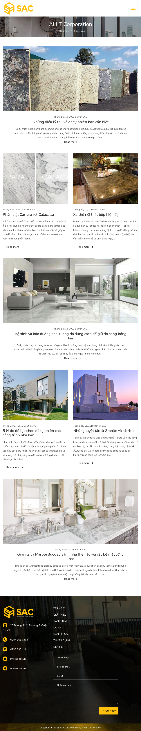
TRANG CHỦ (61, 31)
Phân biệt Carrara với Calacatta (28, 214)
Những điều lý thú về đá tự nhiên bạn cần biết (71, 121)
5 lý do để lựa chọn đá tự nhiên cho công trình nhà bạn (32, 433)
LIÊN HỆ (58, 647)
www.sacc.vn (18, 668)
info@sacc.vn (18, 659)
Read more (70, 142)
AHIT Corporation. (92, 727)
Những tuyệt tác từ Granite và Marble (104, 430)
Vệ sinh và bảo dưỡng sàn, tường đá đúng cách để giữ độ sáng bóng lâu (70, 336)
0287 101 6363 (19, 639)
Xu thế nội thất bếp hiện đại (96, 214)
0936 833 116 (18, 649)
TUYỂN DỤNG (61, 640)
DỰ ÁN (57, 627)
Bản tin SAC (81, 116)
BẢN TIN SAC (61, 634)
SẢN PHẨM (60, 621)
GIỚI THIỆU (59, 615)
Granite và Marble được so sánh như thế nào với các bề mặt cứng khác (70, 556)
